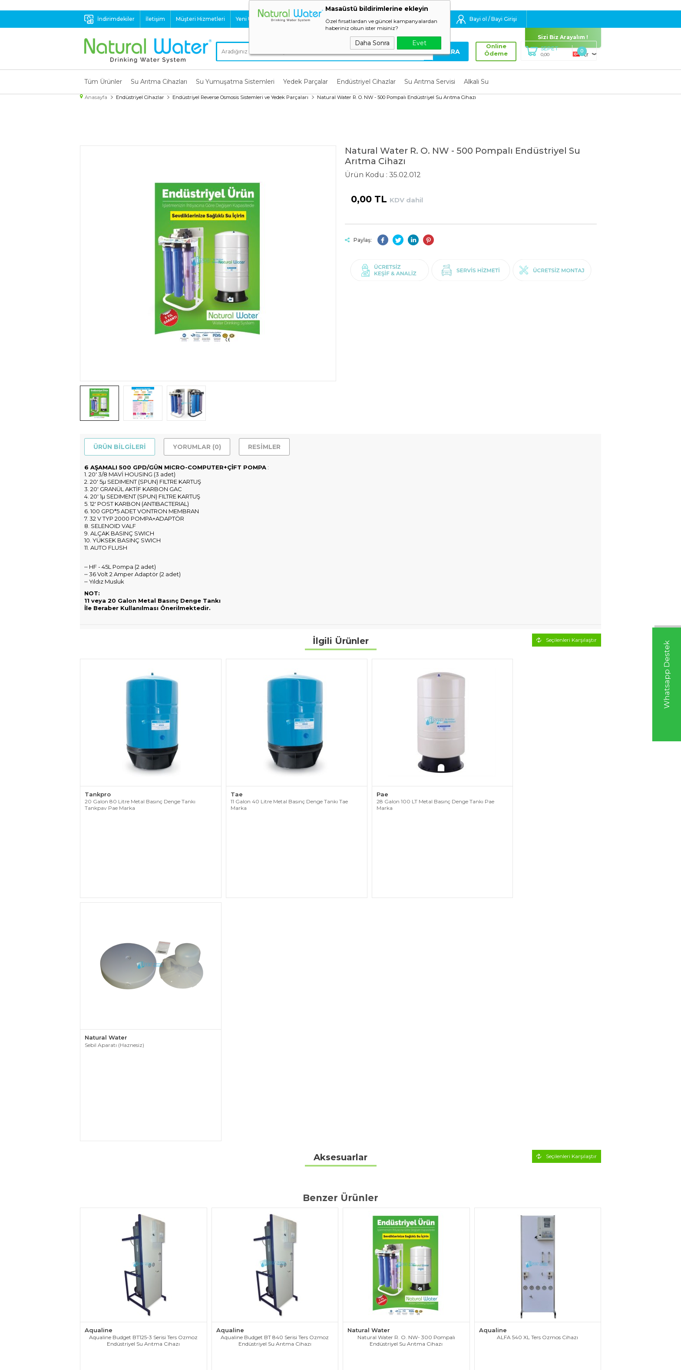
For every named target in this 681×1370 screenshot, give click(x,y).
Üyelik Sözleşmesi (240, 1254)
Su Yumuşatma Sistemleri (235, 82)
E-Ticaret (315, 1359)
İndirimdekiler (116, 19)
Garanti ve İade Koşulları (248, 1276)
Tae (222, 780)
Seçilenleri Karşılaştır (566, 639)
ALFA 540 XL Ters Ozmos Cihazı (537, 1021)
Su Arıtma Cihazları (159, 82)
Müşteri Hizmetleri (200, 19)
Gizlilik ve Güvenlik (240, 1287)
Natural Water (500, 780)
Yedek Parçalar (305, 82)
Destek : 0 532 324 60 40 (329, 19)
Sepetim (357, 1287)
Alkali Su (476, 82)
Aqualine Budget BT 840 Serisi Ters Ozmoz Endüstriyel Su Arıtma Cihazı (275, 1024)
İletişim (155, 19)
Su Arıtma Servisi (429, 82)
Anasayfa (357, 1243)
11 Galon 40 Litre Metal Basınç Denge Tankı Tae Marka (275, 790)
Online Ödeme (494, 50)
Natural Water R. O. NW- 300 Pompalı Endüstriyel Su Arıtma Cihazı (406, 1024)
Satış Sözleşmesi (238, 1265)
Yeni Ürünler (252, 19)
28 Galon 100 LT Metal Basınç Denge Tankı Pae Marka (400, 790)
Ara (451, 52)
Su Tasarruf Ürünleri (111, 1308)
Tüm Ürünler (103, 82)
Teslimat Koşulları (238, 1243)
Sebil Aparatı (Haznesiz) (509, 787)
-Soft (294, 1359)
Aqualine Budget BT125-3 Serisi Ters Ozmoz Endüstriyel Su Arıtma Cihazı (143, 1024)
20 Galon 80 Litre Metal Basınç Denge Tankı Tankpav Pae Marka (140, 790)
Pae (353, 780)
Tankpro (98, 780)
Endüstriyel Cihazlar (366, 82)
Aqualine (98, 1013)
